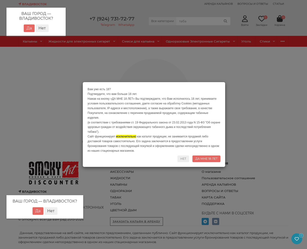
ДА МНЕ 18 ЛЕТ (206, 158)
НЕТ (183, 158)
